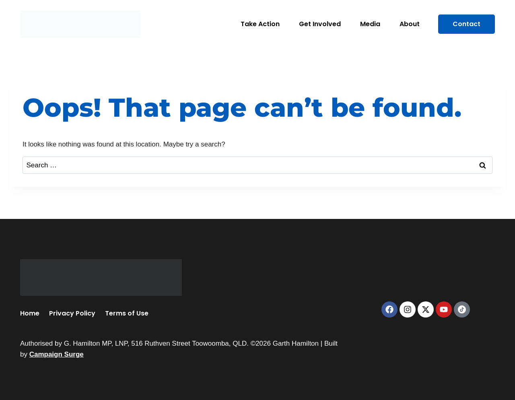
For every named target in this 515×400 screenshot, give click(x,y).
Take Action (260, 24)
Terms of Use (126, 313)
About (410, 24)
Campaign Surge (56, 354)
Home (29, 313)
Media (370, 24)
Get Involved (320, 24)
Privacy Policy (72, 313)
